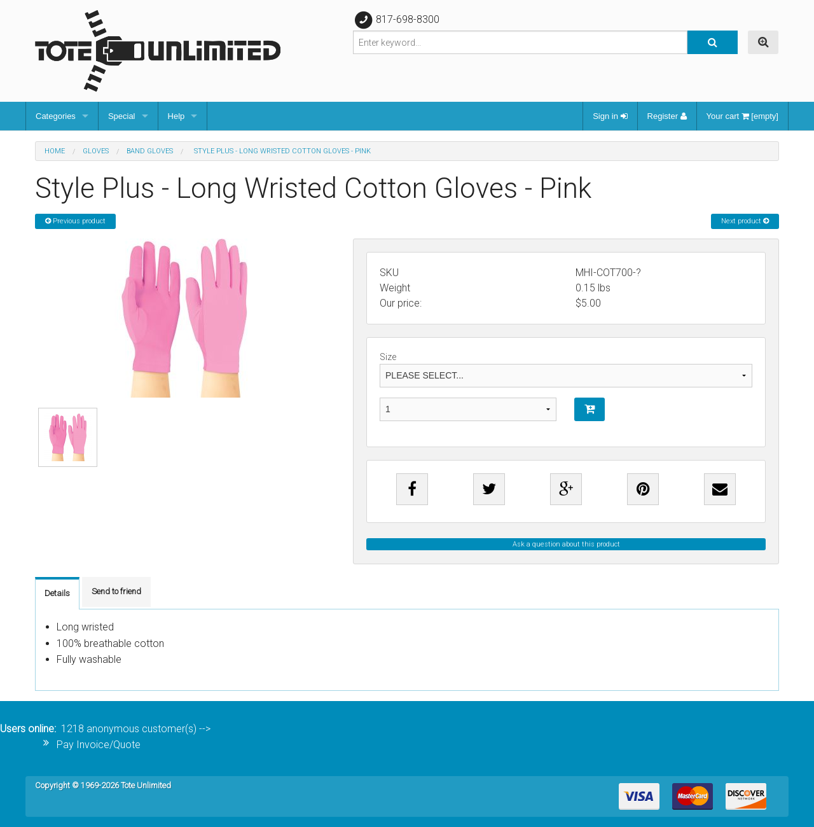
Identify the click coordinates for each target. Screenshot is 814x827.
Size (566, 369)
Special (121, 116)
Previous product (75, 221)
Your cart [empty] (742, 116)
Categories (56, 116)
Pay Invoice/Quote (99, 745)
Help (176, 116)
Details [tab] (57, 593)
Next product (745, 221)
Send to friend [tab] (116, 591)
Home (55, 151)
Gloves (96, 151)
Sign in (610, 116)
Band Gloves (150, 151)
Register (667, 116)
